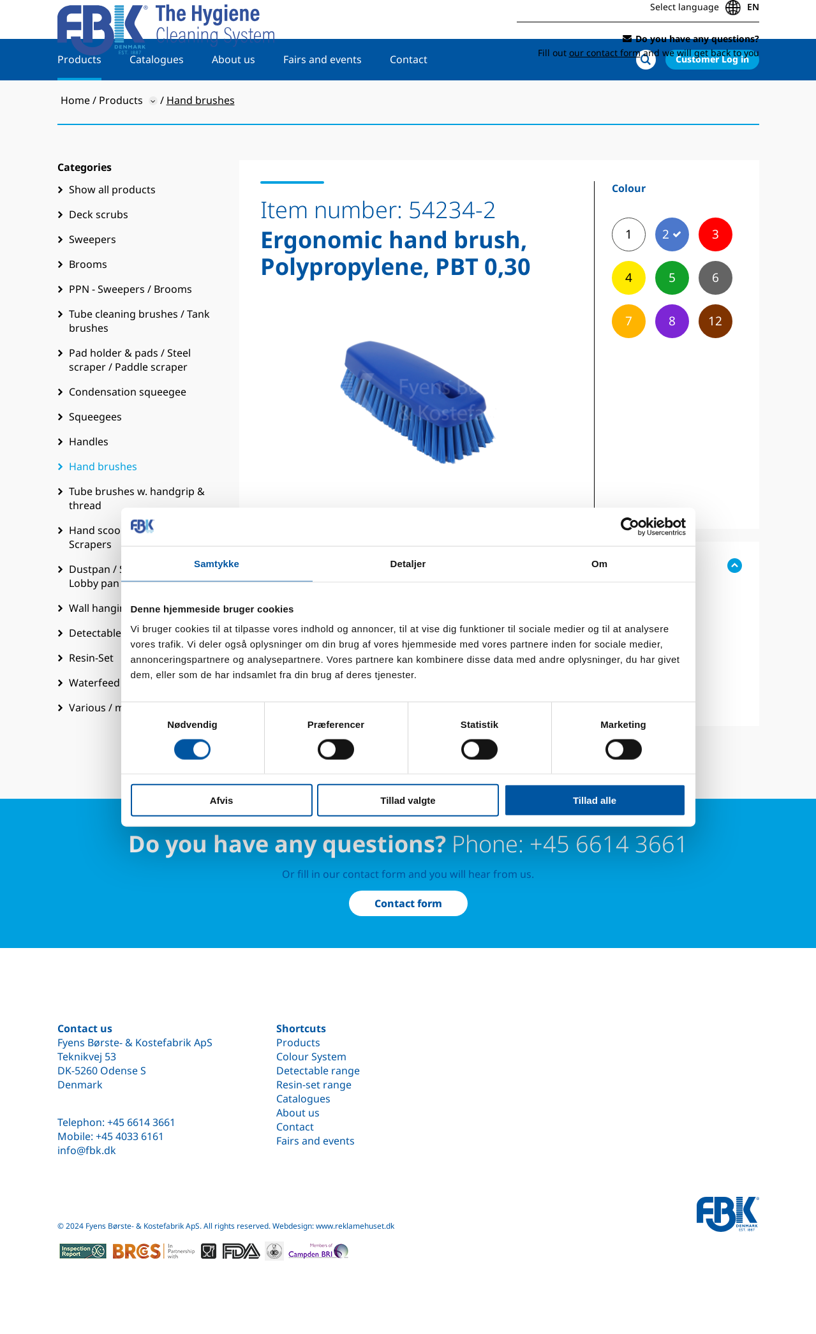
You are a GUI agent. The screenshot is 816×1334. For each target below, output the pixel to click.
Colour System (311, 1056)
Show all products (112, 230)
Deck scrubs (98, 255)
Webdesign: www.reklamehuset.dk (333, 1225)
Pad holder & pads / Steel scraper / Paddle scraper (130, 401)
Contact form (408, 903)
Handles (88, 482)
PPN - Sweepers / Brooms (130, 330)
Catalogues (157, 100)
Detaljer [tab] (408, 563)
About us (233, 100)
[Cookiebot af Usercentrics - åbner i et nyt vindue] (630, 526)
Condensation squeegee (127, 433)
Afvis (222, 800)
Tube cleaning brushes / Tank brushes (139, 362)
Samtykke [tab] (216, 563)
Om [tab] (599, 563)
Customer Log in (712, 100)
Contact (408, 100)
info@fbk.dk (86, 1150)
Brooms (88, 305)
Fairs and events (322, 100)
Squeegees (95, 457)
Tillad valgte (407, 800)
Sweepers (92, 280)
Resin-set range (314, 1085)
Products (79, 100)
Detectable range (318, 1070)
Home (75, 141)
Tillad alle (594, 800)
